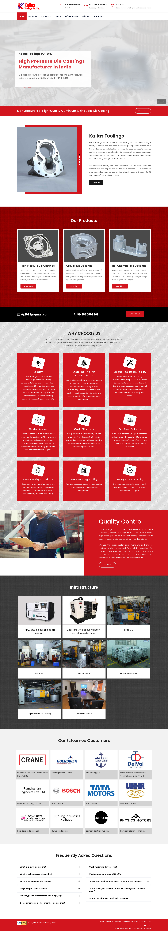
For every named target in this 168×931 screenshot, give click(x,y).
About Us (32, 16)
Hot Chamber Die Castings (129, 266)
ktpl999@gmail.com (33, 314)
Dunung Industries (60, 831)
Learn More (28, 286)
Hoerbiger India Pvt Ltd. (62, 772)
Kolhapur (147, 928)
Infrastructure (72, 16)
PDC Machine (84, 673)
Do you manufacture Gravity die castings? (109, 898)
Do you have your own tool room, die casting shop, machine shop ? (117, 889)
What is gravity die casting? (33, 867)
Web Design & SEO (122, 928)
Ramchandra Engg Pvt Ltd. (29, 803)
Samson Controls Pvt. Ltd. (97, 831)
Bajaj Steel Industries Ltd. (28, 831)
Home (21, 16)
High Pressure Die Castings (37, 266)
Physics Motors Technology (132, 831)
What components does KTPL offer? (106, 874)
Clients (85, 16)
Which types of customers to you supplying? (41, 895)
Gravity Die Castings (79, 266)
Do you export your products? (34, 888)
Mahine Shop (39, 673)
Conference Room (84, 713)
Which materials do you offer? (103, 867)
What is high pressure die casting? (36, 874)
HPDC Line (128, 630)
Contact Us (98, 16)
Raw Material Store (128, 673)
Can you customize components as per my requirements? (116, 881)
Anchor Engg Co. (93, 772)
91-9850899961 (73, 4)
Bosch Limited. (58, 803)
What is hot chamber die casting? (36, 881)
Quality (58, 16)
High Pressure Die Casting (39, 713)
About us (96, 183)
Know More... (107, 565)
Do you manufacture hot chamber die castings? (42, 903)
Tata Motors (91, 803)
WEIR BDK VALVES (128, 803)
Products (46, 16)
